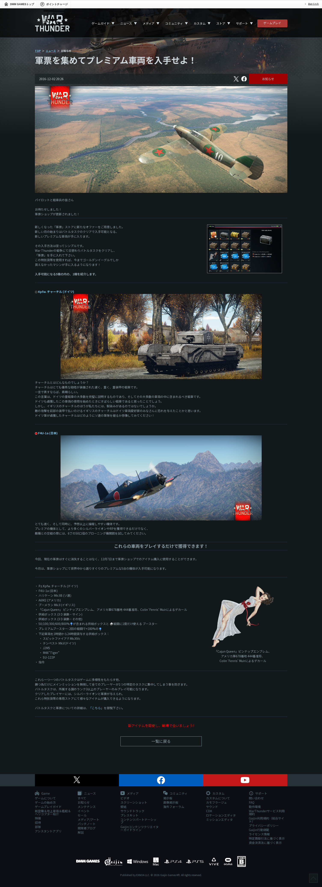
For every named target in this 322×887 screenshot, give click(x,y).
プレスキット (129, 815)
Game (42, 793)
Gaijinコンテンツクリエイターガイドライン (139, 828)
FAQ (251, 802)
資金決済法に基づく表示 (265, 842)
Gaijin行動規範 (259, 829)
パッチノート (87, 823)
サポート (242, 23)
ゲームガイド (101, 23)
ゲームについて (45, 798)
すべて (82, 798)
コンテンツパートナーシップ (138, 821)
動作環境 (255, 806)
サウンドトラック (132, 810)
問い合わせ (256, 798)
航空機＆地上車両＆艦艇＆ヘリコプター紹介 (53, 812)
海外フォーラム (173, 806)
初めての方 (313, 4)
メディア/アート (88, 819)
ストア (220, 23)
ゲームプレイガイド (48, 806)
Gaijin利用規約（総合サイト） (266, 820)
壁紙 (123, 806)
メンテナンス (87, 806)
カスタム (200, 23)
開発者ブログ (87, 828)
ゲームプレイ (272, 23)
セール (82, 815)
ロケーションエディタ (221, 815)
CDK (209, 810)
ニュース (126, 23)
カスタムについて (218, 798)
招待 (38, 822)
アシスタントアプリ (48, 831)
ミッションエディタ (219, 819)
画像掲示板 (170, 802)
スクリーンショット (133, 802)
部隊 (38, 826)
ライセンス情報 (259, 834)
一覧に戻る (161, 741)
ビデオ (124, 798)
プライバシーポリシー (264, 825)
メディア (148, 23)
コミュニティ (174, 23)
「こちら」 (96, 708)
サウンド (212, 806)
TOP (38, 50)
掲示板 (167, 798)
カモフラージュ (216, 802)
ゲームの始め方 (45, 802)
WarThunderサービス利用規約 (267, 812)
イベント (84, 810)
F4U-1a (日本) (48, 433)
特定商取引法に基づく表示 (267, 838)
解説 (81, 832)
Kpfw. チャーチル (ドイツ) (56, 291)
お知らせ (268, 79)
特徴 (38, 818)
